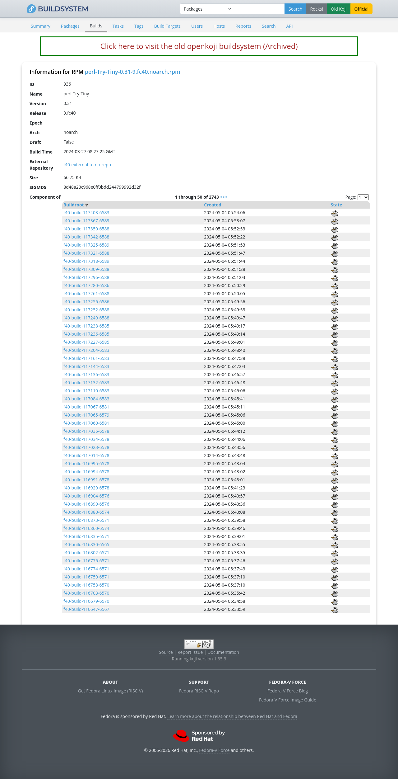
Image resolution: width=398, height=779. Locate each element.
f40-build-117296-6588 (86, 277)
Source (166, 652)
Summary (40, 26)
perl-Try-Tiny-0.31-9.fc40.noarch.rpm (132, 71)
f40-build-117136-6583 (86, 374)
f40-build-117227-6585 (86, 342)
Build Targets (167, 26)
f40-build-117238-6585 (86, 326)
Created (212, 205)
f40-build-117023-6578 (86, 447)
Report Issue (190, 652)
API (289, 26)
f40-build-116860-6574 (86, 528)
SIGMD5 (38, 187)
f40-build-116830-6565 (86, 544)
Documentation (223, 652)
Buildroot (73, 205)
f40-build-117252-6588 (86, 310)
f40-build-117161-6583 (86, 358)
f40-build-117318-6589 (86, 261)
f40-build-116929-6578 (86, 488)
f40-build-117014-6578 (86, 455)
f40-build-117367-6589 (86, 221)
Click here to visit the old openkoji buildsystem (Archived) (199, 46)
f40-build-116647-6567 (86, 609)
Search (268, 26)
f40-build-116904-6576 (86, 496)
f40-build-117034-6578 (86, 439)
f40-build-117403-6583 (86, 212)
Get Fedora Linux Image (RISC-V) (110, 691)
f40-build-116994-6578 (86, 471)
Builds (96, 26)
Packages (70, 26)
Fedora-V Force (214, 750)
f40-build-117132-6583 (86, 382)
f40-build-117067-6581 (86, 407)
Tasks (118, 26)
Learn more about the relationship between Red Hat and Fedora (232, 716)
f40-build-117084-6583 (86, 399)
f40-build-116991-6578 (86, 480)
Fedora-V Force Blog (287, 691)
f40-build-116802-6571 (86, 552)
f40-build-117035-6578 (86, 431)
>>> (224, 197)
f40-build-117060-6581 (86, 423)
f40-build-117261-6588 (86, 293)
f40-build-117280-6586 (86, 285)
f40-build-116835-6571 (86, 536)
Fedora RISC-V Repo (199, 691)
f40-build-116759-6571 (86, 577)
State (336, 205)
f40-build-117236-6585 (86, 334)
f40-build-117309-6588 (86, 269)
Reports (243, 26)
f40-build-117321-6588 (86, 253)
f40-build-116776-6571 (86, 561)
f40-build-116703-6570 (86, 593)
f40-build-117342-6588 (86, 237)
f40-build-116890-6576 (86, 504)
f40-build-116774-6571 (86, 569)
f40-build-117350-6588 (86, 229)
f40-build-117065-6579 (86, 415)
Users (197, 26)
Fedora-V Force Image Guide (287, 700)
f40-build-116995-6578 (86, 463)
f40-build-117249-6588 (86, 318)
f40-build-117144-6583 (86, 366)
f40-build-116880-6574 (86, 512)
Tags (139, 26)
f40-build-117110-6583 (86, 391)
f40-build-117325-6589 (86, 245)
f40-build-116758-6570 (86, 585)
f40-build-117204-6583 (86, 350)
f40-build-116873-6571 (86, 520)
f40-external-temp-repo (87, 165)
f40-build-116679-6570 (86, 601)
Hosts (219, 26)
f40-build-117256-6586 (86, 302)
